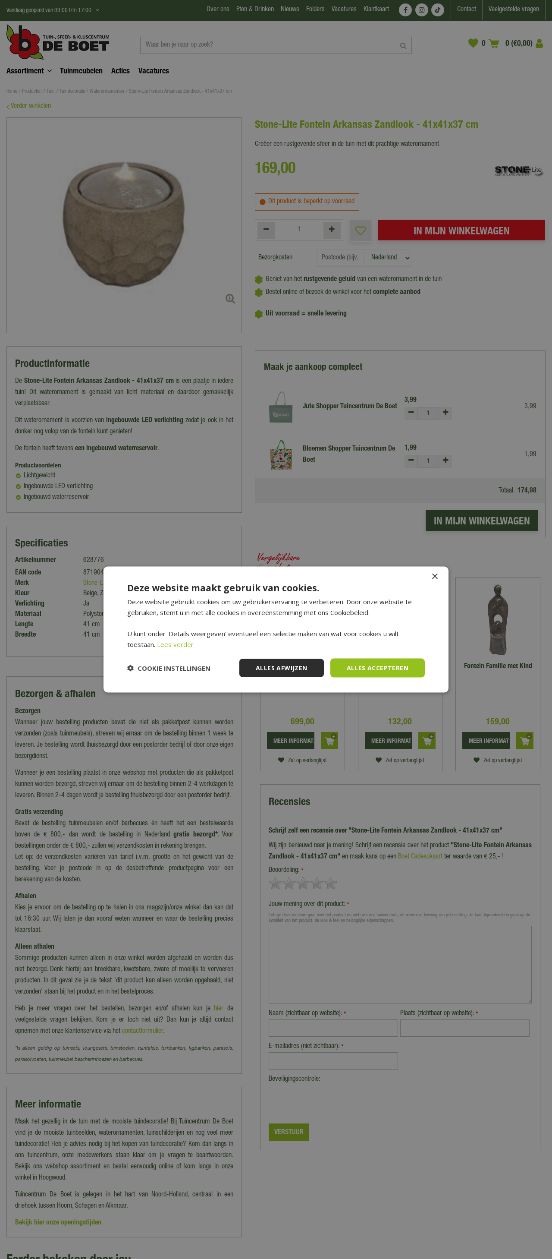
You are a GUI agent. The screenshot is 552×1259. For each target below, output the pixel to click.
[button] (168, 668)
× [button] (434, 576)
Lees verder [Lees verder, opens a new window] (175, 644)
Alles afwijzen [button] (281, 667)
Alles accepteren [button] (377, 667)
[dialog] (276, 629)
